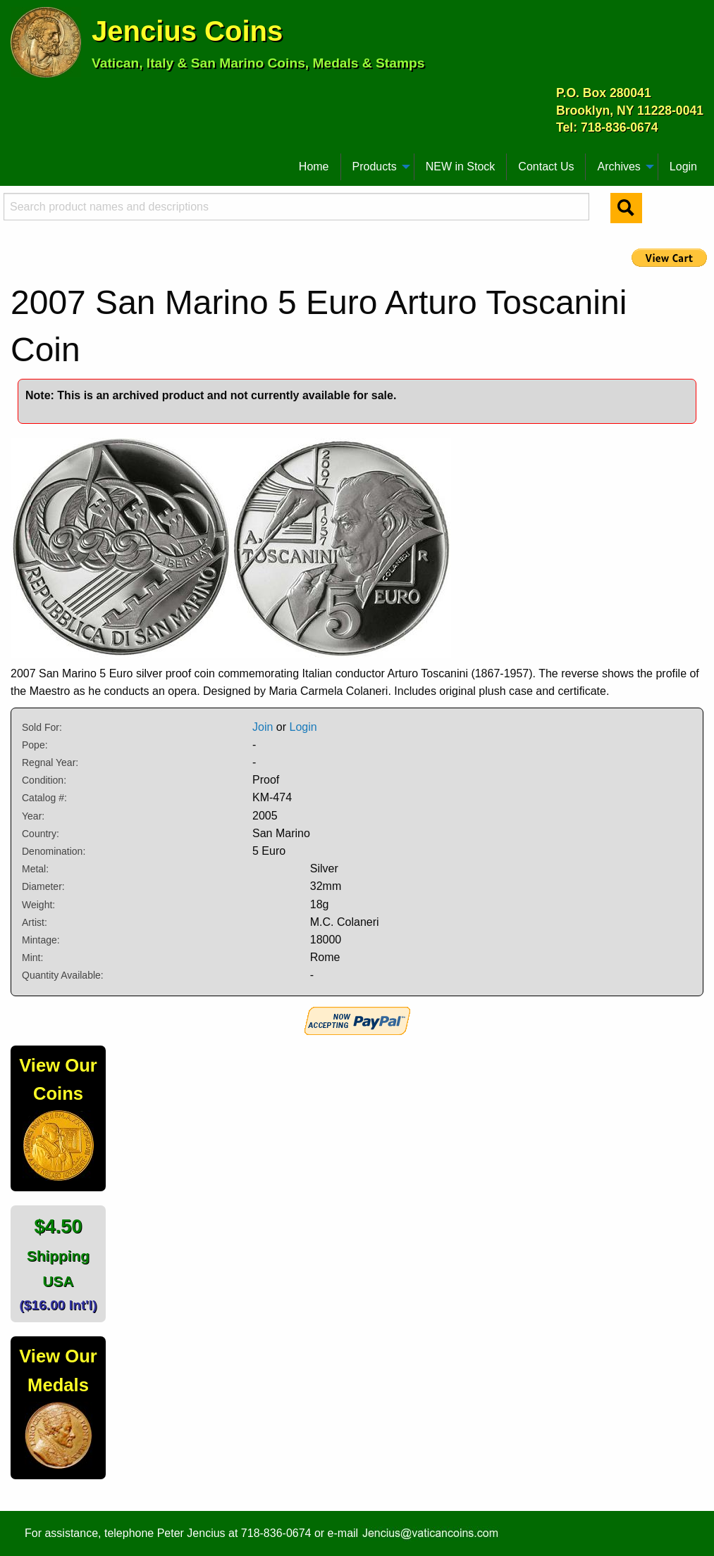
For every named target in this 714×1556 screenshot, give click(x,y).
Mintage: (41, 940)
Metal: (35, 868)
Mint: (32, 957)
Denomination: (53, 851)
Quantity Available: (63, 975)
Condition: (44, 780)
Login (683, 166)
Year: (33, 816)
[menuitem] (17, 161)
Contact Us (546, 166)
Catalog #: (44, 797)
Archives (618, 166)
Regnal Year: (50, 762)
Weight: (38, 904)
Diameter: (43, 886)
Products (374, 166)
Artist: (34, 922)
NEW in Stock (461, 166)
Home (314, 166)
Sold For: (42, 727)
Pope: (35, 745)
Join (262, 727)
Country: (40, 833)
